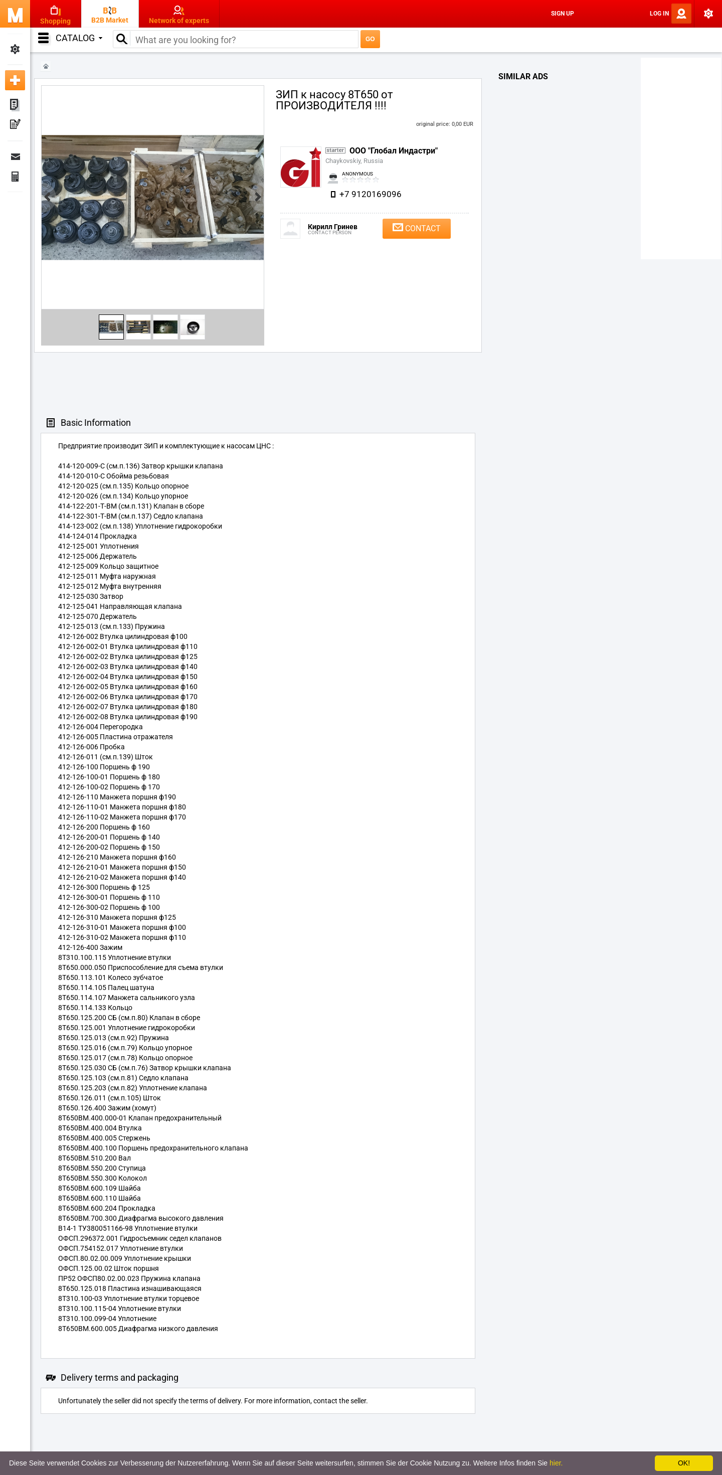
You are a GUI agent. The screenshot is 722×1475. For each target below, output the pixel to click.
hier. (556, 1463)
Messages (15, 156)
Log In (659, 13)
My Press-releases (15, 125)
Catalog (79, 38)
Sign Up (562, 13)
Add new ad (15, 80)
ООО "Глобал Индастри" (393, 150)
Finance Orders (15, 177)
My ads (15, 105)
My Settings (15, 49)
